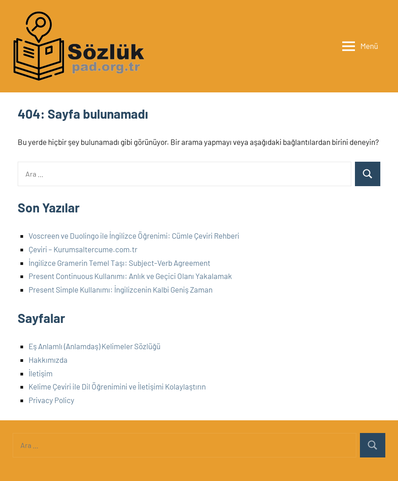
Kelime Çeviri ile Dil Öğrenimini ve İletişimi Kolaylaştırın (117, 386)
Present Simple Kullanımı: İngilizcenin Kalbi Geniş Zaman (121, 289)
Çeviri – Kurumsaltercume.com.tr (83, 249)
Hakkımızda (48, 359)
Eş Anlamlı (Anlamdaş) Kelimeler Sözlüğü (94, 346)
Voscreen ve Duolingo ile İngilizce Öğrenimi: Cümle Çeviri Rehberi (134, 235)
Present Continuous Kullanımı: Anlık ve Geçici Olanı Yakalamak (130, 275)
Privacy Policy (51, 399)
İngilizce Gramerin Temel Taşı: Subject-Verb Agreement (119, 262)
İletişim (41, 373)
